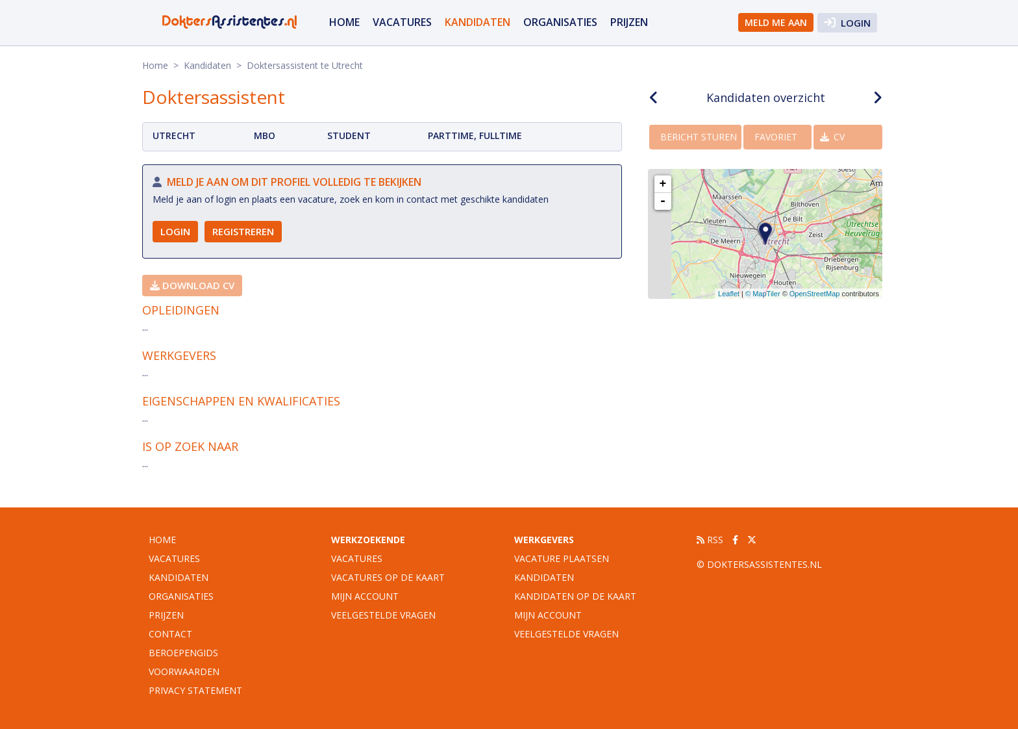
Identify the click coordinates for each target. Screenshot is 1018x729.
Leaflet (728, 294)
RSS (710, 539)
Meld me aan (776, 22)
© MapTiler (762, 294)
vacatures (402, 22)
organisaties (560, 22)
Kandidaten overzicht (765, 97)
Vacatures (356, 558)
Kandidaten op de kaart (575, 596)
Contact (170, 634)
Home (344, 22)
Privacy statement (195, 690)
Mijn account (365, 596)
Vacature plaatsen (561, 558)
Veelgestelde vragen (383, 615)
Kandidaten (477, 22)
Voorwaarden (184, 671)
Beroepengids (183, 652)
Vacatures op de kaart (388, 577)
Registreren (243, 231)
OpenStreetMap (814, 294)
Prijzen (629, 22)
